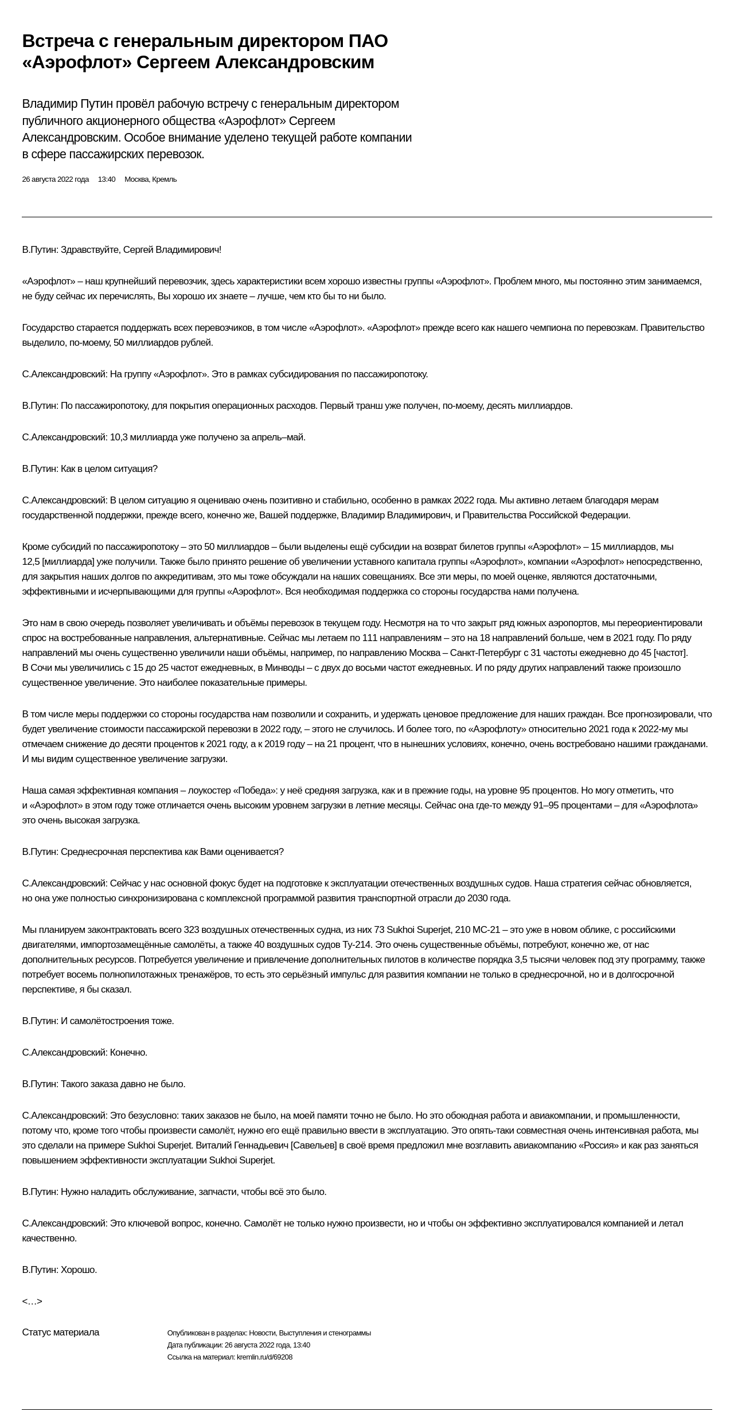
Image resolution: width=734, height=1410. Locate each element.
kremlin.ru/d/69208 (264, 1357)
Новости (262, 1333)
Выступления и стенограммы (324, 1333)
